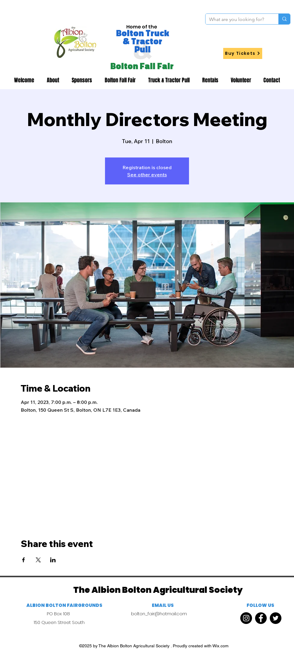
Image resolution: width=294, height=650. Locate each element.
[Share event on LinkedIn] (53, 559)
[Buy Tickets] (242, 53)
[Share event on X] (38, 559)
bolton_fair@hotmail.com (159, 613)
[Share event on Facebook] (23, 559)
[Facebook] (261, 618)
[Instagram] (246, 618)
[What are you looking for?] (237, 19)
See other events (147, 175)
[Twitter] (275, 618)
